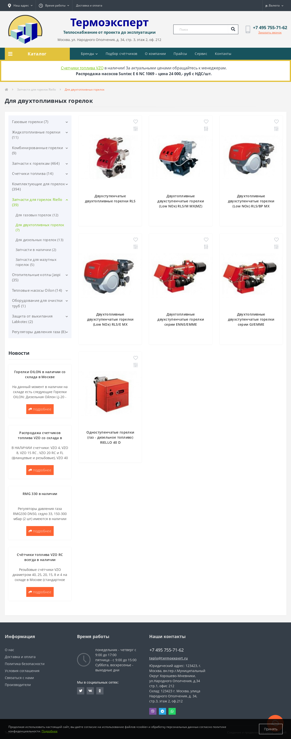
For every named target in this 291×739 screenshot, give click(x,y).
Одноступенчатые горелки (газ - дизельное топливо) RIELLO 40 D (110, 437)
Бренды (89, 53)
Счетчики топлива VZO (82, 68)
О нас (9, 649)
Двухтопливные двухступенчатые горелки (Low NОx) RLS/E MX (110, 319)
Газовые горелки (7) (30, 121)
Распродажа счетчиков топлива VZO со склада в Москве (40, 437)
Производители (18, 684)
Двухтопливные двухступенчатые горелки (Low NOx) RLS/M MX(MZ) (180, 201)
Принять (271, 729)
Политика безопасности (25, 663)
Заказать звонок (270, 32)
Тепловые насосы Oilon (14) (37, 290)
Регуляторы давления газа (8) (38, 331)
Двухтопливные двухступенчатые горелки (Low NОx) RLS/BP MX (251, 201)
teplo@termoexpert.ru (168, 658)
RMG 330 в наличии (40, 493)
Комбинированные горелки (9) (37, 150)
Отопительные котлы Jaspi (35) (36, 277)
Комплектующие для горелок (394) (38, 186)
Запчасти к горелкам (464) (36, 163)
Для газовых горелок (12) (37, 215)
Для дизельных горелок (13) (40, 240)
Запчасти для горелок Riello (36, 89)
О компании (155, 53)
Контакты (223, 53)
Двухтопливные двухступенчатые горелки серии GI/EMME (251, 319)
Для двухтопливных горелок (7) (40, 227)
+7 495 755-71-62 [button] (166, 650)
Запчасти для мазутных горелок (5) (36, 262)
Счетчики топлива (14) (32, 173)
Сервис (201, 53)
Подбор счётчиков (121, 53)
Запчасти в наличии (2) (36, 249)
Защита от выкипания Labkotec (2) (32, 319)
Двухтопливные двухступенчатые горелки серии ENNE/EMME (180, 319)
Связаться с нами (19, 677)
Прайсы (180, 53)
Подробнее (50, 731)
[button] (20, 5)
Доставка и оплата (89, 5)
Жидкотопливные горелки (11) (36, 135)
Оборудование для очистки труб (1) (37, 303)
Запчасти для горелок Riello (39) (37, 202)
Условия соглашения (22, 670)
